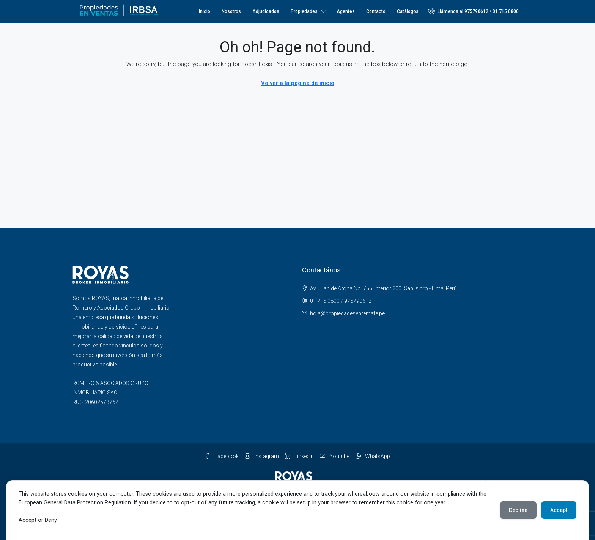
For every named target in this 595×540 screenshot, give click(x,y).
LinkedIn (299, 456)
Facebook (222, 456)
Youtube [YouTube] (334, 456)
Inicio (204, 11)
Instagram (262, 456)
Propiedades (304, 11)
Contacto (376, 11)
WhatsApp (373, 456)
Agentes (346, 11)
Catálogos (408, 11)
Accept (558, 510)
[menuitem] (473, 11)
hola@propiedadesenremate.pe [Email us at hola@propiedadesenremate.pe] (347, 313)
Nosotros (231, 11)
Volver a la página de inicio (297, 83)
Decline (518, 510)
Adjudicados (265, 11)
